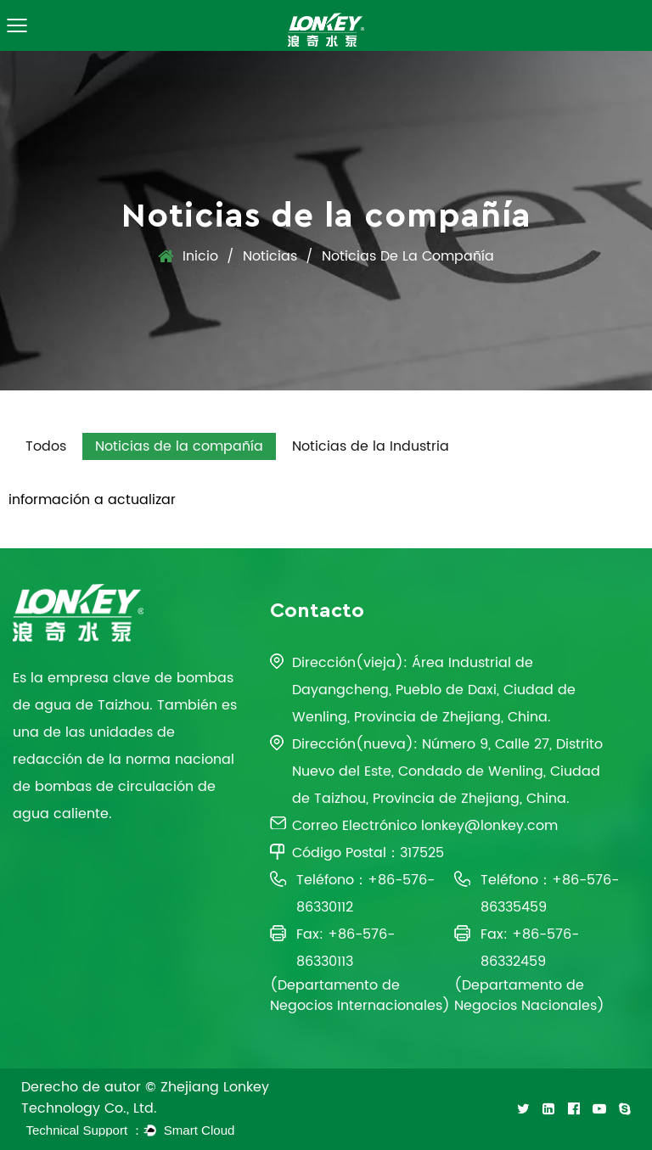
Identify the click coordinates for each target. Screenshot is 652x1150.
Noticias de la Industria (370, 446)
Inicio (200, 256)
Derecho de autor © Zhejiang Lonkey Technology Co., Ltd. (145, 1098)
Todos (45, 446)
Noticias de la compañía (179, 446)
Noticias (270, 256)
